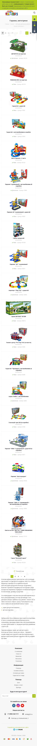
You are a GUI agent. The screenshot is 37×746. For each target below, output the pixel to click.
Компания (18, 648)
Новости (18, 654)
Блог (18, 682)
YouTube (22, 705)
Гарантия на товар (18, 675)
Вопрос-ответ (18, 685)
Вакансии (18, 656)
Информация (18, 665)
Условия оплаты (18, 670)
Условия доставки (18, 673)
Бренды (18, 687)
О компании (18, 651)
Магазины (18, 658)
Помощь (18, 668)
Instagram (18, 705)
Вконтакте (14, 705)
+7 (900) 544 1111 (13, 714)
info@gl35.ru (28, 714)
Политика (19, 661)
